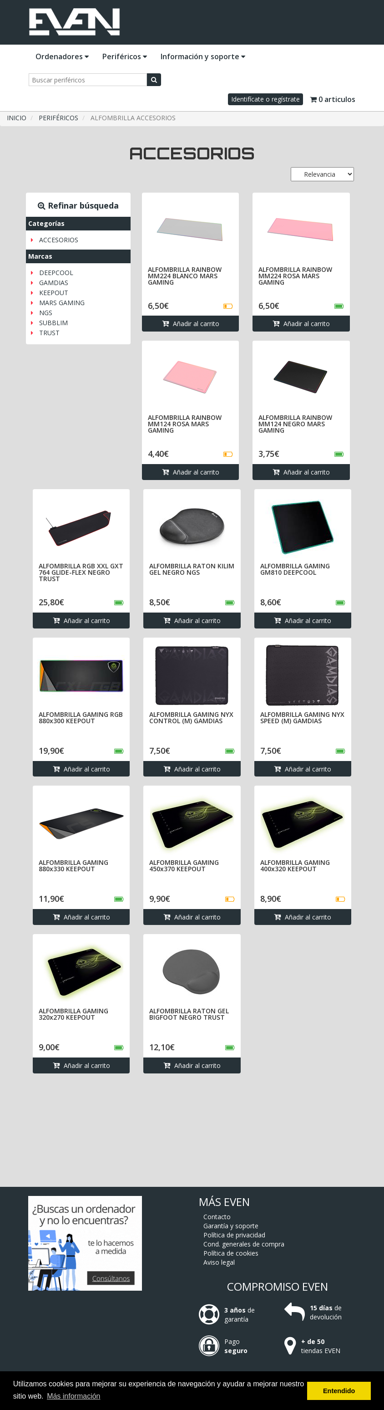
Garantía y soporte (230, 1225)
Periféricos (124, 56)
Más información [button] (73, 1396)
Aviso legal (219, 1262)
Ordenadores (62, 56)
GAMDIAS (53, 282)
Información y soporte (203, 56)
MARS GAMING (62, 302)
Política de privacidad (234, 1235)
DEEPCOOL (56, 272)
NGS (45, 312)
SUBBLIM (53, 322)
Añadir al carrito (190, 323)
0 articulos (332, 99)
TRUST (49, 332)
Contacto (217, 1216)
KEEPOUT (53, 292)
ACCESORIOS (58, 239)
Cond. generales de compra (243, 1244)
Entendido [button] (339, 1391)
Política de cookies (230, 1253)
